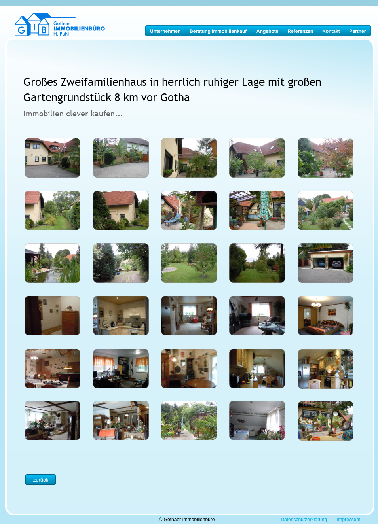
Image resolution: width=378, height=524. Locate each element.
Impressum (348, 519)
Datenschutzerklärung (304, 519)
